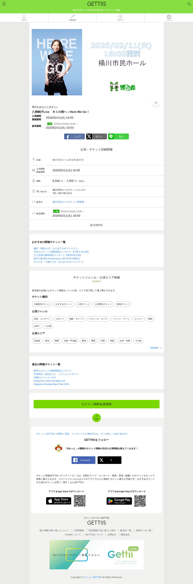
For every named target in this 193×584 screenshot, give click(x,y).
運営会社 (125, 534)
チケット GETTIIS (92, 577)
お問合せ (111, 534)
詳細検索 (154, 348)
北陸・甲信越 (70, 341)
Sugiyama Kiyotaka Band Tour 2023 (51, 384)
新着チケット (123, 304)
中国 (103, 341)
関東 (57, 341)
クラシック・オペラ (98, 319)
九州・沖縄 (125, 341)
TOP (96, 419)
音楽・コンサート (42, 319)
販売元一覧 (125, 530)
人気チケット (83, 304)
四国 (112, 341)
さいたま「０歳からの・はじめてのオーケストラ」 (59, 262)
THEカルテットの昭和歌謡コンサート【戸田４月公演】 (62, 252)
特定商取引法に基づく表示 (102, 530)
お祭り (37, 326)
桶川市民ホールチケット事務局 (68, 202)
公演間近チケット (103, 304)
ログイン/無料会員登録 (96, 404)
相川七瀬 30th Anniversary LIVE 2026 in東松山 (57, 258)
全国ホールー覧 (143, 530)
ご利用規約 (78, 530)
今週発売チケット (42, 304)
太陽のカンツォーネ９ (45, 377)
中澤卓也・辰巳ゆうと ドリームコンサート (56, 374)
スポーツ (60, 319)
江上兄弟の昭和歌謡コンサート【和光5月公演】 (58, 255)
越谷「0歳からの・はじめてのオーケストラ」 (57, 248)
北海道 (37, 341)
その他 (48, 326)
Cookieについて (73, 534)
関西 (93, 341)
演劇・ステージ (76, 319)
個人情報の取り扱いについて (54, 530)
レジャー (139, 319)
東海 (84, 341)
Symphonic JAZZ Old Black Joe (49, 381)
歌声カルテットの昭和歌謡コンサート (53, 370)
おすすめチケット (64, 304)
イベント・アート (121, 319)
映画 (150, 319)
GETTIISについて (94, 534)
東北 (47, 341)
